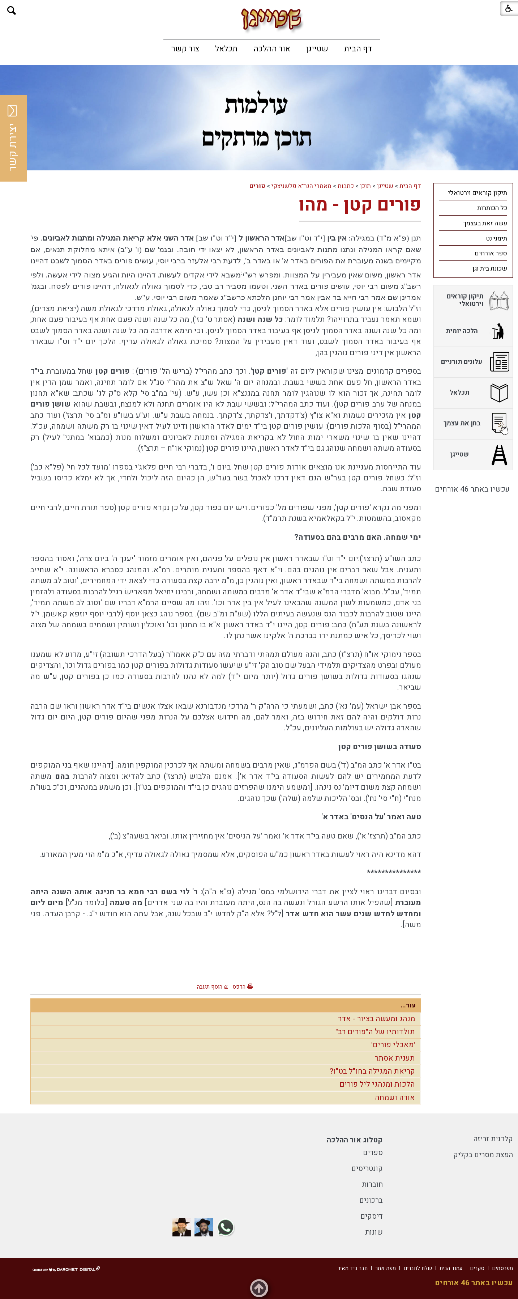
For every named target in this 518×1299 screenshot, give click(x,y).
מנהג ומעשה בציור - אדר (376, 1018)
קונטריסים (367, 1168)
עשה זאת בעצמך (485, 223)
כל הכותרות (492, 208)
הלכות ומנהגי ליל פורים (377, 1084)
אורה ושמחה (395, 1097)
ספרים (373, 1152)
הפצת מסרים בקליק (483, 1155)
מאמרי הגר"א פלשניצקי (301, 186)
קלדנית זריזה (493, 1139)
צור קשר (185, 49)
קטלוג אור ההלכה (355, 1140)
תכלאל (226, 49)
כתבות (346, 186)
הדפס (238, 987)
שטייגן (317, 49)
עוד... (408, 1005)
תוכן (365, 186)
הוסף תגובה (209, 987)
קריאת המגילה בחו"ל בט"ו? (372, 1071)
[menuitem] (358, 49)
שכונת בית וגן (489, 268)
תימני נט (496, 238)
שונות (374, 1232)
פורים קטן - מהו (360, 205)
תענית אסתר (395, 1058)
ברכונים (371, 1200)
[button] (12, 10)
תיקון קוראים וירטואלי (477, 193)
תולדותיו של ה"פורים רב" (375, 1031)
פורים (257, 186)
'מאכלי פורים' (393, 1044)
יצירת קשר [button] (13, 138)
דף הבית (358, 49)
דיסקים (371, 1216)
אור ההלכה (271, 49)
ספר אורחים (491, 253)
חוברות (372, 1184)
